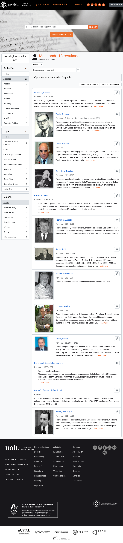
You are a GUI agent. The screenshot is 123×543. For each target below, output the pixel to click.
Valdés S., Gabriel (42, 93)
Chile (15, 150)
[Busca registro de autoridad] (54, 70)
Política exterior (15, 213)
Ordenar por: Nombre (88, 84)
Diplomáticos (15, 218)
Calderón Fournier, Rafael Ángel (48, 390)
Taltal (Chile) (15, 189)
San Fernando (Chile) (15, 165)
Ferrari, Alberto (62, 339)
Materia (7, 197)
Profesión (8, 68)
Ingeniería (38, 485)
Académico (15, 119)
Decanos (76, 471)
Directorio (77, 466)
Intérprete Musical (15, 109)
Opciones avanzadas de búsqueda (52, 77)
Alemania (15, 170)
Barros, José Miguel (64, 412)
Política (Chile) (15, 208)
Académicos (58, 461)
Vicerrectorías (78, 461)
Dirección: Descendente (110, 84)
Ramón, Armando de (64, 274)
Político (15, 84)
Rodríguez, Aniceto (64, 220)
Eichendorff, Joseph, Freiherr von (48, 363)
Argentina (15, 175)
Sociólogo (15, 104)
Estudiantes (58, 452)
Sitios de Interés (61, 5)
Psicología (38, 481)
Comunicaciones (60, 476)
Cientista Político (15, 124)
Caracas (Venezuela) (15, 155)
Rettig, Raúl (61, 249)
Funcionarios (58, 466)
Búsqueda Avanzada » (61, 34)
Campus (76, 447)
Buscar (93, 27)
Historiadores (15, 223)
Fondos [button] (76, 5)
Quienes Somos (43, 5)
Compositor (15, 114)
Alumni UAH (58, 457)
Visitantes (57, 471)
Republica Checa (15, 184)
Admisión (57, 447)
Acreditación (78, 452)
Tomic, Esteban (62, 144)
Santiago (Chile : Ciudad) (15, 143)
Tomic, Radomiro (63, 114)
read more (98, 106)
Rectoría (76, 457)
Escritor (15, 99)
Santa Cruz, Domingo (65, 171)
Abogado (15, 79)
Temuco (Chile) (15, 160)
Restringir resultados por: (15, 58)
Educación (38, 466)
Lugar (6, 131)
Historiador (15, 94)
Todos (6, 74)
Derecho (37, 452)
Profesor (15, 89)
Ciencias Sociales (41, 447)
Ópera (15, 233)
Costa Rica (15, 180)
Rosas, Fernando (41, 196)
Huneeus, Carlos (63, 306)
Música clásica (15, 238)
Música (15, 228)
